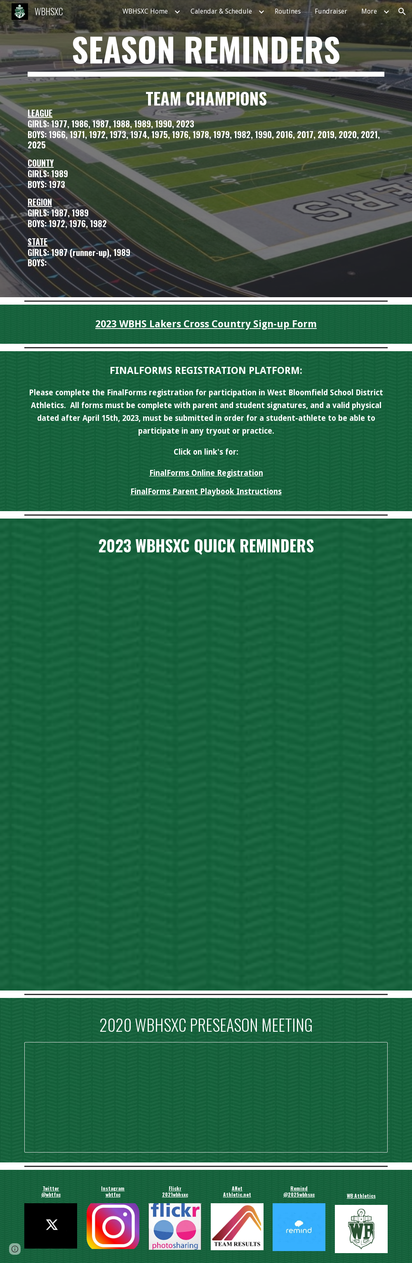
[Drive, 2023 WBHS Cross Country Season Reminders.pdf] (205, 771)
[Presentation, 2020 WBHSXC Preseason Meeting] (205, 1097)
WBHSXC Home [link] (145, 11)
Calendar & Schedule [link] (221, 11)
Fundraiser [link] (331, 11)
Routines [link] (288, 11)
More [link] (369, 11)
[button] (402, 11)
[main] (205, 52)
